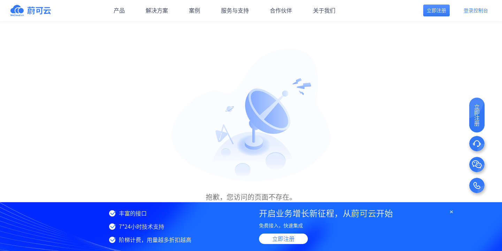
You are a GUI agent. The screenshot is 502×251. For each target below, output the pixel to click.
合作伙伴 (281, 10)
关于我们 (324, 10)
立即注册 (283, 239)
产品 (119, 10)
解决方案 (157, 10)
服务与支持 (235, 10)
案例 (194, 10)
